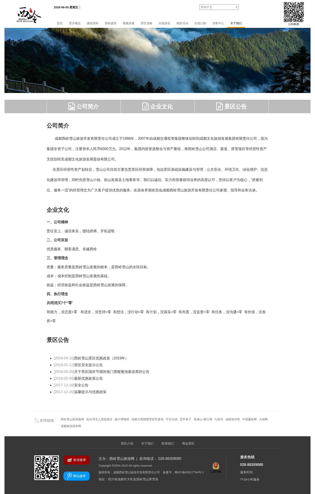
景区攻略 (146, 23)
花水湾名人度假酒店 (99, 419)
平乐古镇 (171, 419)
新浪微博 (76, 460)
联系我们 (168, 443)
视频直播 (128, 23)
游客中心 (218, 23)
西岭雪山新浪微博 (72, 419)
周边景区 (188, 443)
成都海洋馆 (232, 419)
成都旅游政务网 (71, 426)
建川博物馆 (122, 419)
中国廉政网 (249, 419)
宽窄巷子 (185, 419)
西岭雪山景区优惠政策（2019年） (91, 358)
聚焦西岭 (93, 23)
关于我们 (236, 23)
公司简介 (83, 106)
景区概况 (75, 23)
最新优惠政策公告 (78, 378)
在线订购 (200, 23)
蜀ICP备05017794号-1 (189, 472)
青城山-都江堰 (203, 419)
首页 (60, 23)
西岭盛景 (111, 23)
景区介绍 (127, 443)
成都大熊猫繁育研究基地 (148, 419)
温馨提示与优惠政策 (80, 392)
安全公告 (71, 385)
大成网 (263, 419)
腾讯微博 (76, 476)
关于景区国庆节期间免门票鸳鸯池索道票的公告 (101, 372)
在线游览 (164, 23)
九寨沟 (218, 419)
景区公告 (231, 106)
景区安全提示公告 (78, 365)
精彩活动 (182, 23)
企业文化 (157, 106)
